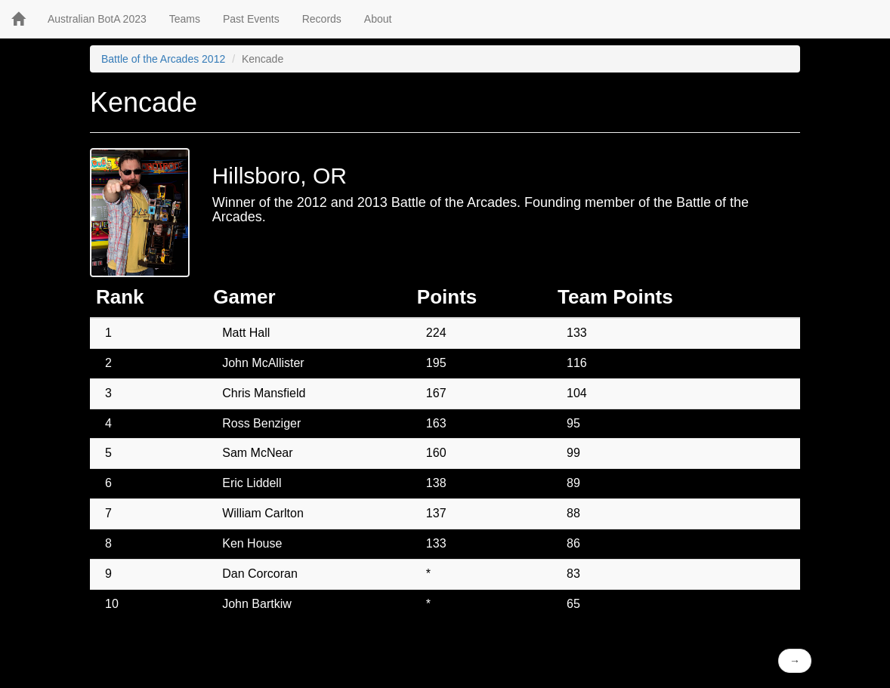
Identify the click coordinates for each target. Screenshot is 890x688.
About (378, 19)
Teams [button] (184, 19)
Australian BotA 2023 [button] (97, 19)
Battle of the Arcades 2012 (163, 59)
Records (321, 19)
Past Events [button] (251, 19)
